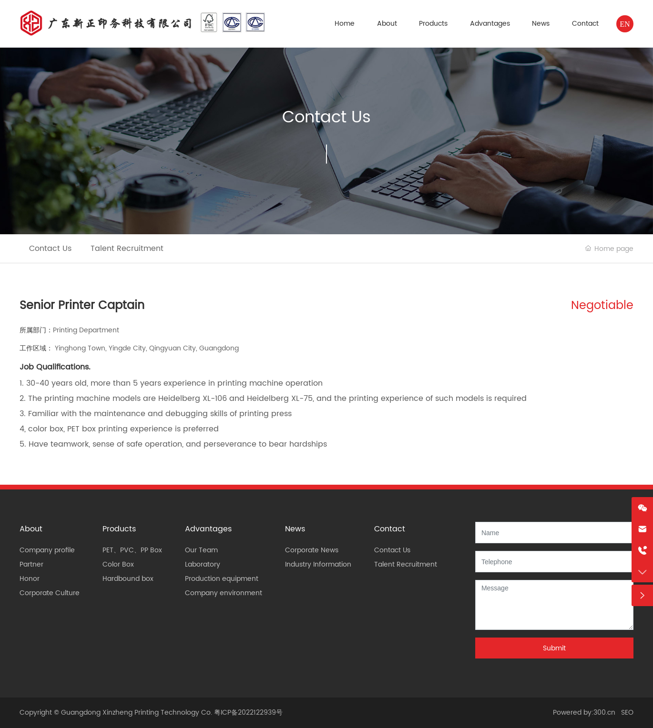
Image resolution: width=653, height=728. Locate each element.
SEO (627, 712)
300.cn (604, 712)
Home (345, 23)
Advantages (490, 23)
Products (433, 23)
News (541, 23)
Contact (585, 23)
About (387, 23)
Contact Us (326, 117)
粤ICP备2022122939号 (248, 712)
